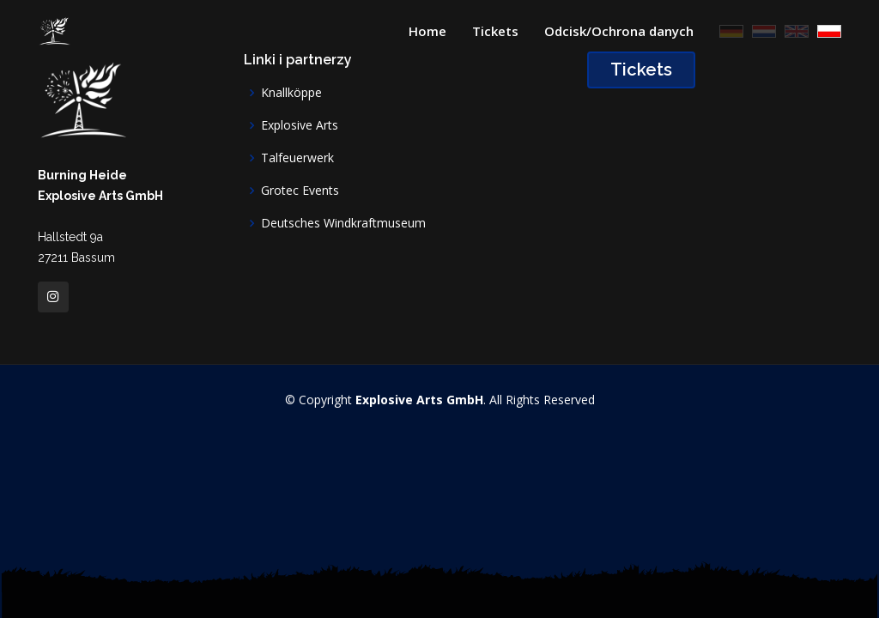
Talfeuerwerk (297, 158)
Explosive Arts (299, 125)
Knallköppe (291, 93)
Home (427, 30)
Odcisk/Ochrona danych (619, 30)
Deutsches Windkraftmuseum (343, 223)
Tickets (495, 30)
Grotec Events (300, 191)
